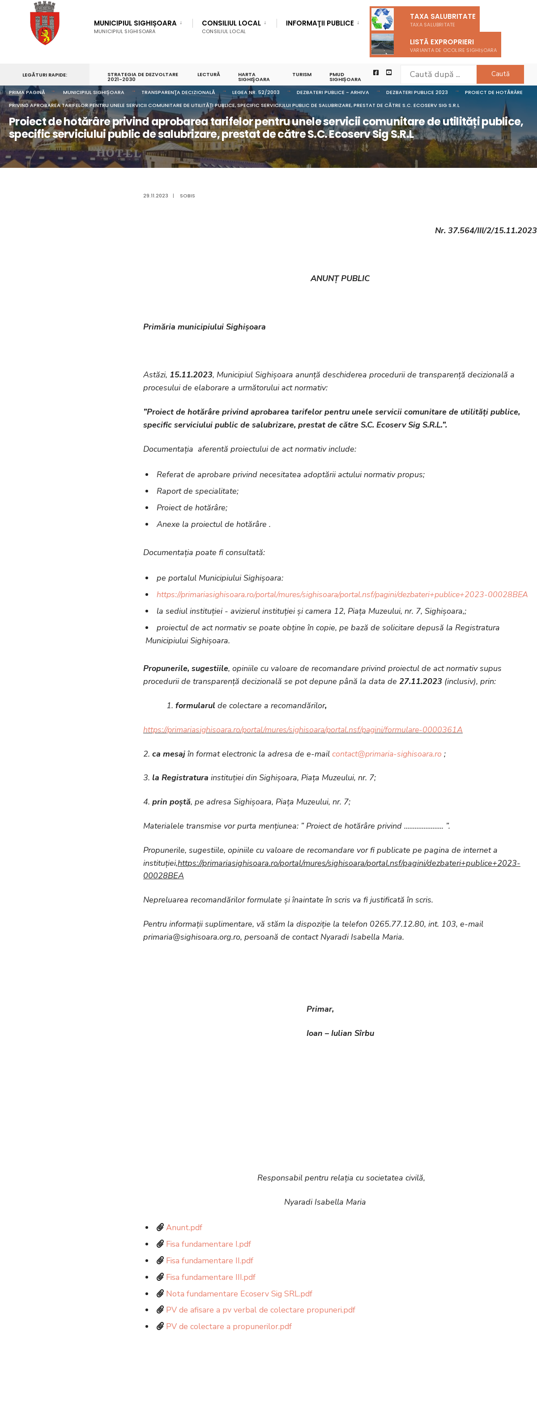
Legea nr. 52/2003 (256, 92)
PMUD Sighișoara (345, 77)
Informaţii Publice (320, 23)
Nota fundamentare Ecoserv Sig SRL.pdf (240, 1306)
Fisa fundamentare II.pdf (210, 1273)
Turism (301, 74)
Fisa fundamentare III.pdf (211, 1290)
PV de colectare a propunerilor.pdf (230, 1339)
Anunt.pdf (184, 1240)
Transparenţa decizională (178, 92)
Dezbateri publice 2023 (417, 92)
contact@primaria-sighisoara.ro (388, 766)
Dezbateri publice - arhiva (333, 92)
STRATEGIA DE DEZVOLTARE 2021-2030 (142, 77)
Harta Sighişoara (254, 77)
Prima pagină (27, 92)
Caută (499, 73)
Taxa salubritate (423, 19)
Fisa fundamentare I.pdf (209, 1257)
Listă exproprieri (434, 44)
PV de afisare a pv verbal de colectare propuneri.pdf (262, 1322)
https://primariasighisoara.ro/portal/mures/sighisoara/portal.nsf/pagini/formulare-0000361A (307, 742)
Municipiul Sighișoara (135, 26)
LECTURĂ (208, 74)
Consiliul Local (231, 26)
